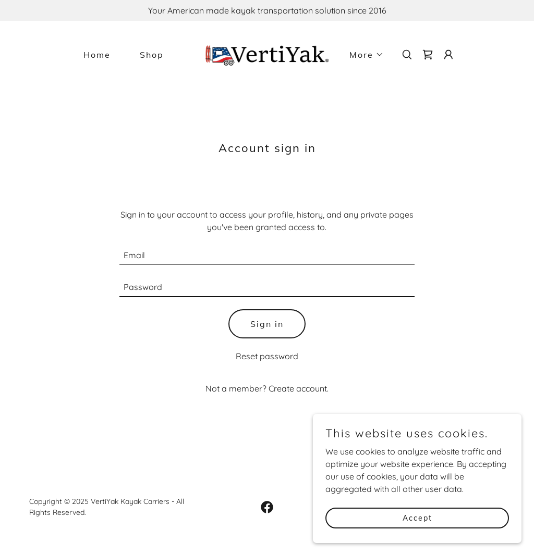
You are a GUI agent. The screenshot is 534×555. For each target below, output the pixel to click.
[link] (267, 53)
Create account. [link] (299, 388)
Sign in (267, 324)
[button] (362, 54)
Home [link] (97, 54)
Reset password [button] (267, 356)
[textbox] (266, 255)
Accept (417, 517)
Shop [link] (152, 54)
